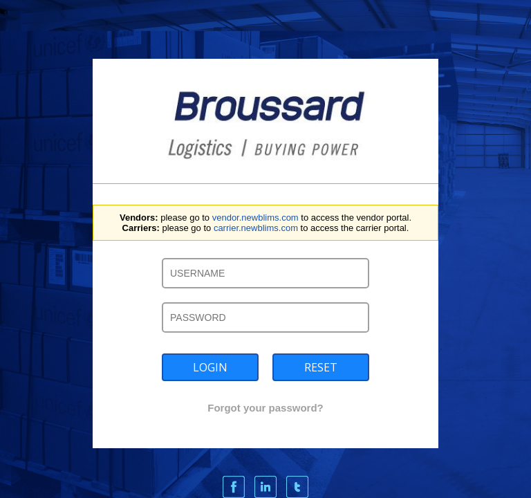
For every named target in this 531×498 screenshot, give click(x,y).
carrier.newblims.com (256, 228)
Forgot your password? (265, 408)
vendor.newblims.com (255, 217)
